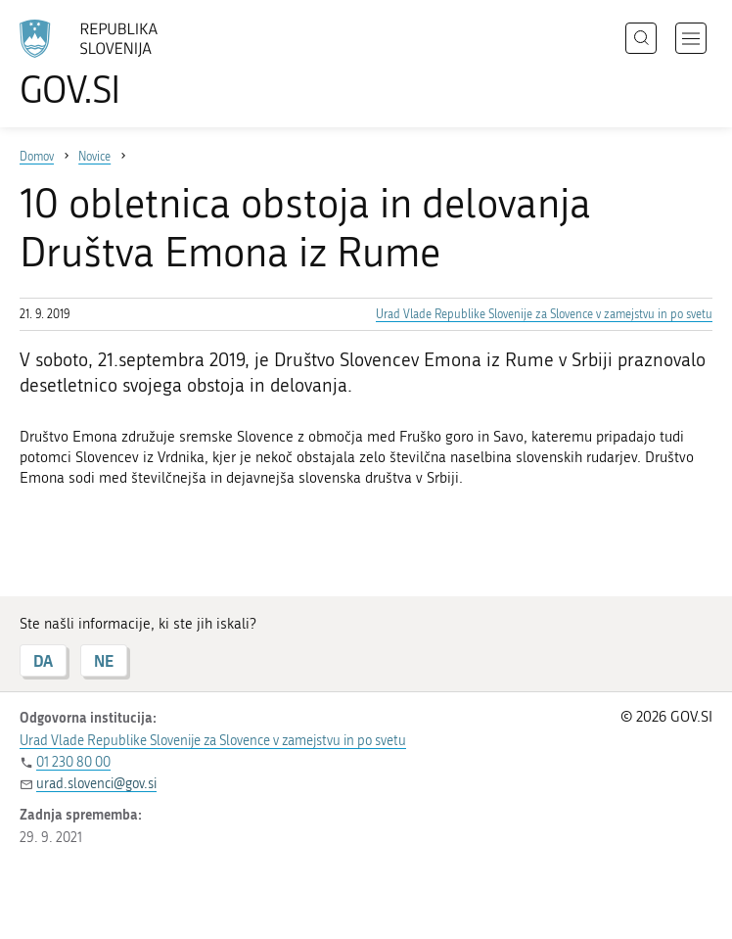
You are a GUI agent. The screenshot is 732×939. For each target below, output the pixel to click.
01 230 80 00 (73, 762)
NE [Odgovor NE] (104, 660)
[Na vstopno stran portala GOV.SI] (117, 64)
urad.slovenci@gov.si (96, 783)
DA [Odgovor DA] (43, 660)
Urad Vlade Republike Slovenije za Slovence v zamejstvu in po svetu (544, 314)
